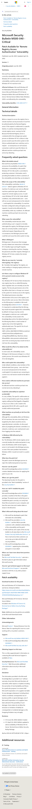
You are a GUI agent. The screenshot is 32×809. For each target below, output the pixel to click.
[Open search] (24, 2)
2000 (18, 6)
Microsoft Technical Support (10, 568)
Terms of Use (6, 801)
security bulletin (9, 485)
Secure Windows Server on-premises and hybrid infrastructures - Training (15, 750)
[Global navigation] (1, 2)
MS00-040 (21, 163)
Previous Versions (16, 794)
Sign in (29, 2)
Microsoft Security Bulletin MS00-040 (16, 638)
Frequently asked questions (10, 24)
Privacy (18, 796)
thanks (10, 626)
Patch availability (7, 26)
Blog (4, 796)
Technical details (7, 22)
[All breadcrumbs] (3, 6)
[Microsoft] (16, 2)
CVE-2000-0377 (21, 103)
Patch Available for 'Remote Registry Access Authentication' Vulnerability (14, 18)
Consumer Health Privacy (10, 799)
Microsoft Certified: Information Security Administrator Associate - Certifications (13, 760)
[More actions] (28, 6)
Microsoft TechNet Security (13, 557)
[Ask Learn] (25, 6)
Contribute (12, 796)
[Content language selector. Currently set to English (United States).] (11, 782)
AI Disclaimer (6, 794)
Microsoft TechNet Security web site (16, 645)
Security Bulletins (10, 6)
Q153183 (18, 305)
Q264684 (25, 469)
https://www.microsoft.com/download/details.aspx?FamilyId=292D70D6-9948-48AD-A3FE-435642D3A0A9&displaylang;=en (16, 592)
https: (10, 658)
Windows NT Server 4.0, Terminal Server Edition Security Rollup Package (13, 606)
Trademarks (15, 801)
